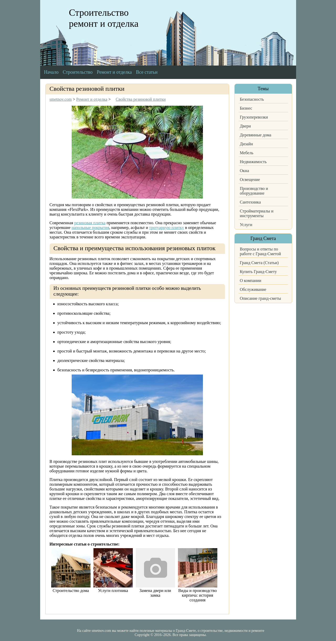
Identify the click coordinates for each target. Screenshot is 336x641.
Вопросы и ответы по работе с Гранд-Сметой (260, 251)
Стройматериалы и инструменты (257, 213)
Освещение (250, 179)
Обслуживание (253, 289)
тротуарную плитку (166, 227)
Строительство (78, 72)
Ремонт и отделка (114, 72)
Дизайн (246, 144)
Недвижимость (253, 161)
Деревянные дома (255, 135)
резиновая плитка (90, 223)
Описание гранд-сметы (260, 298)
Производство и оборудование (254, 190)
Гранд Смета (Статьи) (259, 262)
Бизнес (246, 108)
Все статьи (147, 72)
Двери (245, 126)
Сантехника (250, 202)
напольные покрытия (90, 227)
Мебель (246, 153)
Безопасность (252, 99)
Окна (244, 170)
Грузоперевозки (254, 117)
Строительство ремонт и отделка (104, 18)
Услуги (246, 224)
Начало (51, 72)
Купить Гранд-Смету (258, 271)
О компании (250, 280)
